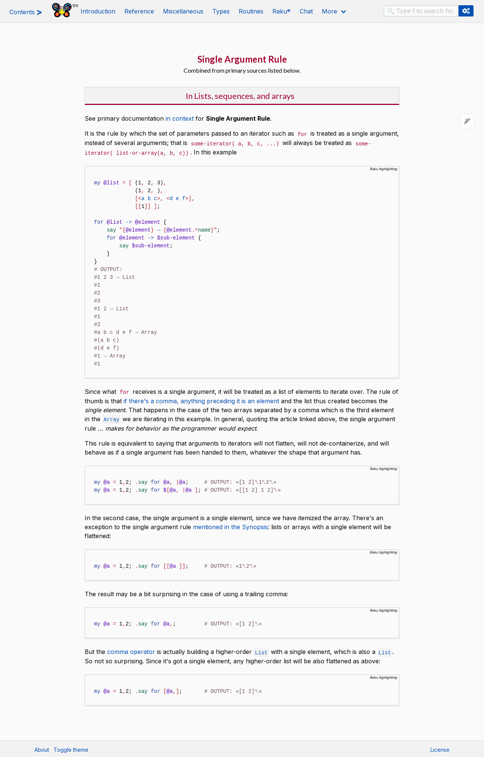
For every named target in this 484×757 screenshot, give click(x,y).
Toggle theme (71, 748)
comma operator (131, 650)
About (41, 748)
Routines (251, 11)
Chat (306, 11)
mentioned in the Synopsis (230, 525)
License (440, 748)
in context (180, 118)
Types (221, 11)
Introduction (98, 11)
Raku (281, 11)
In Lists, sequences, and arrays (240, 96)
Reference (139, 11)
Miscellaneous (183, 11)
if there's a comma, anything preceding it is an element (201, 399)
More (329, 11)
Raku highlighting (383, 168)
